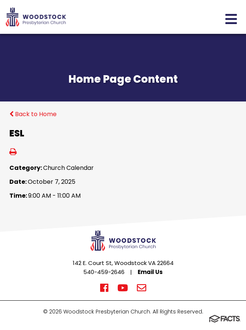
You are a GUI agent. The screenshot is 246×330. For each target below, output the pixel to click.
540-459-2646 (103, 272)
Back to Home (33, 114)
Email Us (150, 272)
